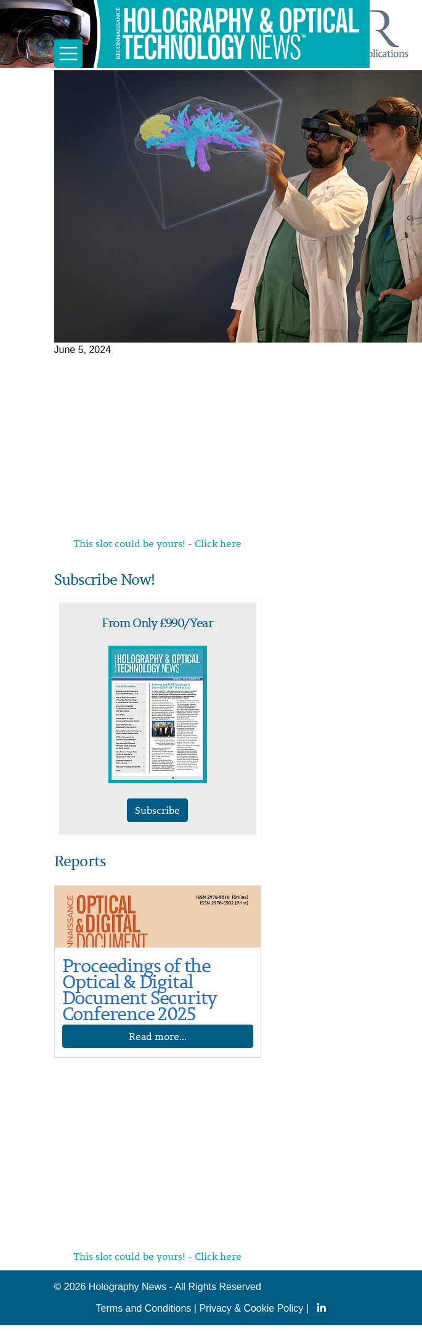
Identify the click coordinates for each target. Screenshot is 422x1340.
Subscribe (157, 810)
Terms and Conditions (144, 1308)
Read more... (158, 1036)
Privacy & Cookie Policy (251, 1308)
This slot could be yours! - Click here (157, 543)
